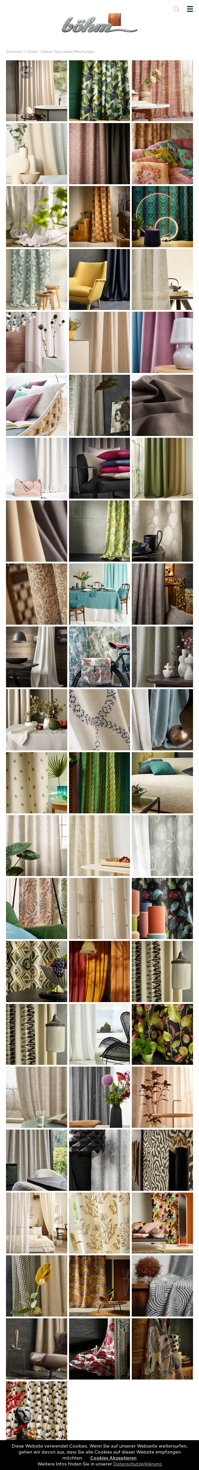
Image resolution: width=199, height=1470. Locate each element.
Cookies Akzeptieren (113, 1458)
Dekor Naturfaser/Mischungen (68, 52)
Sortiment (14, 52)
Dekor (32, 52)
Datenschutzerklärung (137, 1464)
